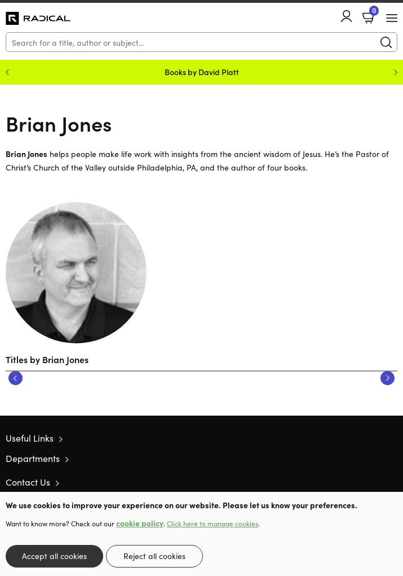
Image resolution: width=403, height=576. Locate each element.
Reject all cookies (154, 555)
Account (346, 16)
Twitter (351, 482)
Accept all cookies (54, 555)
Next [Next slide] (395, 72)
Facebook (372, 482)
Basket (373, 13)
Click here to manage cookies (212, 523)
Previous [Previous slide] (7, 72)
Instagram (391, 482)
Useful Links (30, 437)
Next (387, 378)
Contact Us (28, 481)
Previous (15, 378)
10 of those (38, 18)
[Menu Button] (391, 18)
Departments (33, 458)
